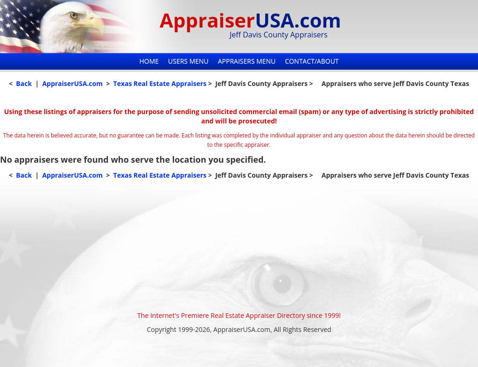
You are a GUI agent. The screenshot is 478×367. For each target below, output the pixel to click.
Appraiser (250, 20)
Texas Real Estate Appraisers (160, 83)
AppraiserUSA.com (72, 83)
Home (149, 61)
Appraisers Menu (247, 61)
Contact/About (311, 61)
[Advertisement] (239, 245)
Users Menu (188, 61)
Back (24, 83)
